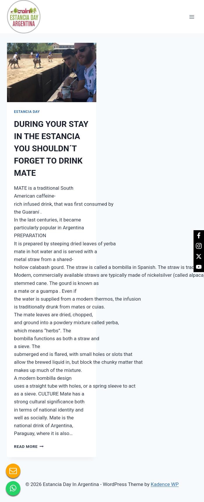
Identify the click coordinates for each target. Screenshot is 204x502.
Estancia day (27, 112)
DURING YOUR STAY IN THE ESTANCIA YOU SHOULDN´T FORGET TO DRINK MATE (51, 148)
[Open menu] (191, 16)
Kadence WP (165, 484)
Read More (29, 446)
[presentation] (51, 72)
